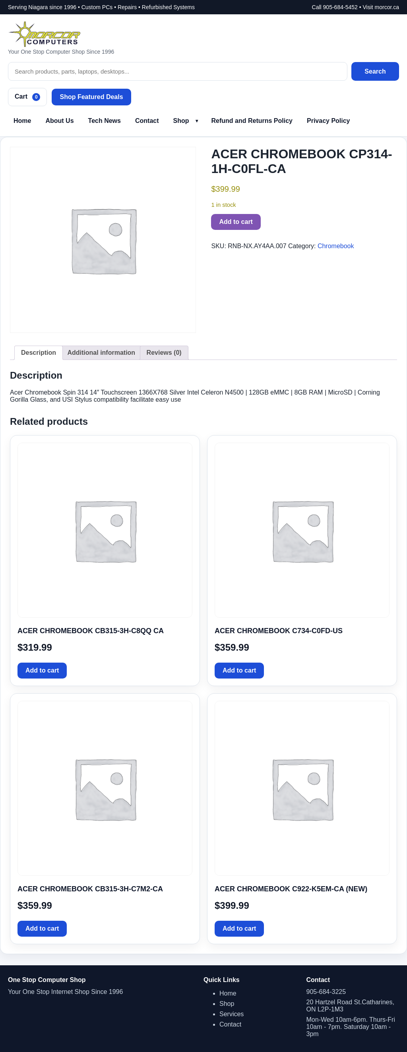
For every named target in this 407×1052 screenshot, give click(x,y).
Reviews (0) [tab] (164, 352)
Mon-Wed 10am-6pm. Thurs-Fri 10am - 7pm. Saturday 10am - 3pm (350, 1026)
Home (22, 120)
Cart (27, 97)
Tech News (104, 120)
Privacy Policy (328, 120)
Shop (181, 120)
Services (231, 1014)
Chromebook (336, 246)
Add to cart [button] (42, 670)
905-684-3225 (326, 991)
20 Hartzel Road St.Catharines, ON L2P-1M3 (350, 1006)
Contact (147, 120)
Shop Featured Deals (91, 96)
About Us (59, 120)
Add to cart (235, 221)
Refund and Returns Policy (252, 120)
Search (375, 71)
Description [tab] (38, 352)
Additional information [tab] (101, 352)
